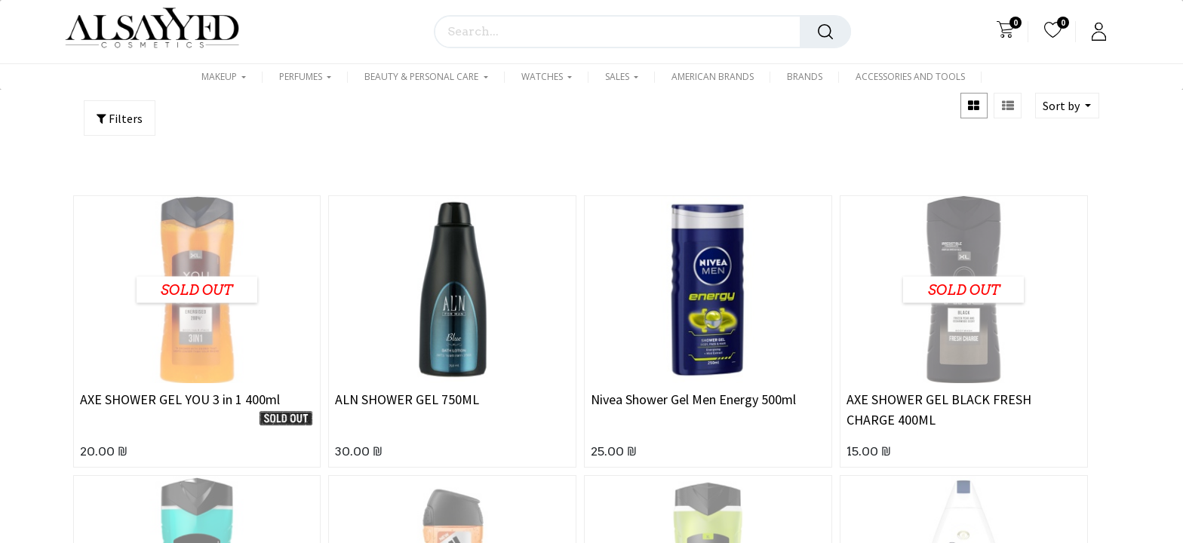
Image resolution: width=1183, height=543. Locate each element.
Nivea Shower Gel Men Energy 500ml (693, 399)
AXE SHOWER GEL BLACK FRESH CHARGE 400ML (939, 409)
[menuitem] (712, 77)
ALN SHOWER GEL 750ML (407, 399)
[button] (1067, 105)
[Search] (825, 32)
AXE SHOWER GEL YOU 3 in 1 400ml (180, 399)
